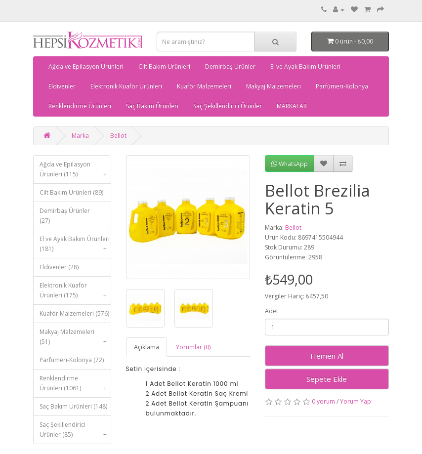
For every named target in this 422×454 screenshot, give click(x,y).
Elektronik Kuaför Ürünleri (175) (75, 292)
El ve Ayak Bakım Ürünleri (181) (75, 246)
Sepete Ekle (326, 379)
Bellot (118, 135)
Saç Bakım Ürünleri (152, 106)
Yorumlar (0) (193, 347)
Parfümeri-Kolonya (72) (75, 362)
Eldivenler (62, 86)
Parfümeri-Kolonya (342, 86)
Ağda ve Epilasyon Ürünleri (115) (75, 171)
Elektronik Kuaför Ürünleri (126, 86)
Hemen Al (326, 356)
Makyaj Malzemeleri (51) (75, 339)
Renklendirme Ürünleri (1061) (75, 385)
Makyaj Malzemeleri (273, 86)
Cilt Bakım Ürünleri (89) (75, 195)
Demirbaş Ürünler (230, 66)
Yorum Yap (355, 401)
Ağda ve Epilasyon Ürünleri (86, 66)
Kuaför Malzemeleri (204, 86)
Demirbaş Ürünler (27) (65, 215)
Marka (80, 135)
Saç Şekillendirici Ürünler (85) (75, 432)
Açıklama (146, 347)
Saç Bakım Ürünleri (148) (75, 408)
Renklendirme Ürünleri (79, 106)
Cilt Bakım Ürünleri (164, 66)
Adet (271, 311)
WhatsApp (289, 164)
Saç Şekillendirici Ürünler (227, 106)
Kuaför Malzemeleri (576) (75, 316)
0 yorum (323, 401)
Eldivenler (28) (59, 267)
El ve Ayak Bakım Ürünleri (305, 66)
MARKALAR (292, 106)
